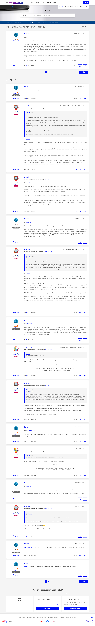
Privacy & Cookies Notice (41, 617)
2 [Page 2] (48, 72)
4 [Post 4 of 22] (26, 211)
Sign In (86, 2)
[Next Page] (52, 72)
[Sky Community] (16, 2)
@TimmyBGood (31, 430)
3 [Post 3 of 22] (26, 169)
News (37, 2)
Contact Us (68, 617)
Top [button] (92, 617)
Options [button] (84, 26)
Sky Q (47, 9)
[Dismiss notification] (87, 6)
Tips (43, 2)
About (49, 2)
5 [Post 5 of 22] (26, 242)
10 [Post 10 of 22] (26, 441)
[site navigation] (7, 2)
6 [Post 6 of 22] (26, 312)
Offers (55, 2)
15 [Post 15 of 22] (26, 574)
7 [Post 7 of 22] (26, 339)
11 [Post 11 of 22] (26, 475)
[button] (86, 33)
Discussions (29, 2)
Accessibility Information (53, 617)
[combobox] (50, 15)
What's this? (16, 40)
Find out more (48, 108)
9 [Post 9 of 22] (26, 419)
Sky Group (74, 617)
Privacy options (22, 617)
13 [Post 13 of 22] (26, 536)
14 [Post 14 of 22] (26, 555)
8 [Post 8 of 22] (26, 375)
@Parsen (28, 112)
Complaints (62, 617)
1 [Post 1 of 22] (26, 65)
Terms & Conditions (30, 617)
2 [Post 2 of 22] (26, 98)
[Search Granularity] (25, 15)
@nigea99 (28, 222)
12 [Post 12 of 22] (26, 498)
